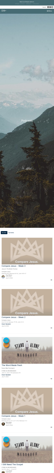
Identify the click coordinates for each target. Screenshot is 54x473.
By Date (4, 232)
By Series (11, 232)
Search (44, 7)
